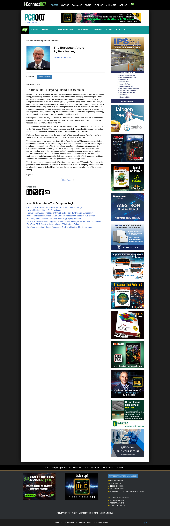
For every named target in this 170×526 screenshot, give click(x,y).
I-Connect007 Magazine (64, 30)
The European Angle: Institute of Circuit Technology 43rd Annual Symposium (59, 213)
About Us (61, 513)
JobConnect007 (93, 468)
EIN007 (88, 5)
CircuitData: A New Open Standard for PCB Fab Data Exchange (54, 207)
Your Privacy (71, 513)
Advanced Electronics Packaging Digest (126, 492)
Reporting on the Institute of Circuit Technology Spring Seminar (53, 219)
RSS (111, 513)
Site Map (94, 513)
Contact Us (84, 513)
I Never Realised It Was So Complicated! (44, 210)
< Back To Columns (62, 58)
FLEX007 (98, 5)
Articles (83, 30)
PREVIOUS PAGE (31, 22)
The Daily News (115, 480)
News (34, 30)
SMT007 (65, 5)
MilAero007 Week (116, 489)
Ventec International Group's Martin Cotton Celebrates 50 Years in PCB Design (60, 216)
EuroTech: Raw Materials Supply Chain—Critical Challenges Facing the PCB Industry (63, 221)
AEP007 (123, 5)
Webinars (120, 468)
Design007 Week (115, 486)
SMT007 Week (114, 483)
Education (108, 468)
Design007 (77, 5)
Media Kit (104, 513)
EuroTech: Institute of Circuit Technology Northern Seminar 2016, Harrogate (59, 227)
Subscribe (50, 468)
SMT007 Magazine (116, 500)
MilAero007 (111, 5)
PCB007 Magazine (116, 503)
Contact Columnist (44, 77)
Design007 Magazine (117, 506)
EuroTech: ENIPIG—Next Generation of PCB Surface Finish (52, 224)
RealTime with (76, 468)
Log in (144, 522)
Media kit (121, 30)
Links (109, 30)
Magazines (61, 468)
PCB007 (54, 5)
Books (45, 30)
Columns (97, 30)
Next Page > (67, 180)
